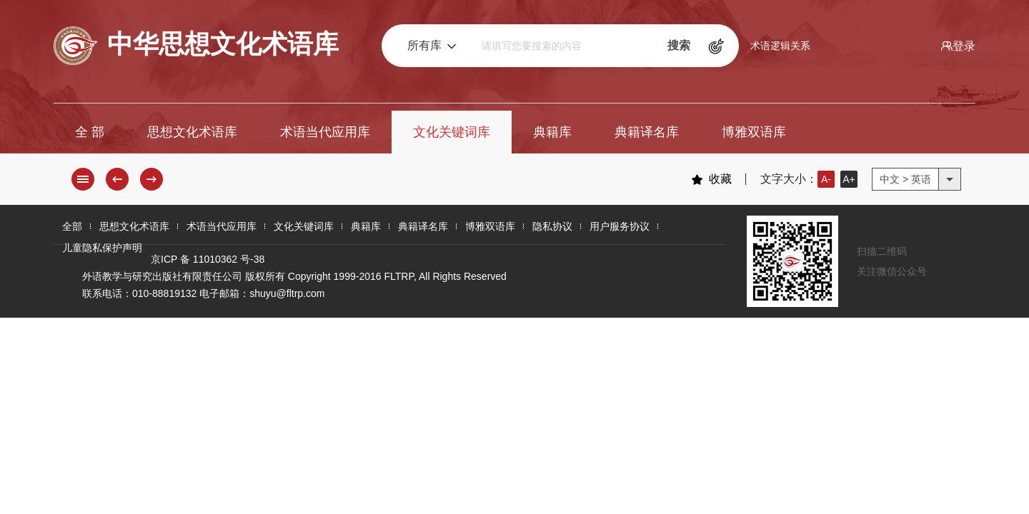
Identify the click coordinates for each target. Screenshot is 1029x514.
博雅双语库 (754, 132)
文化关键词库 (451, 132)
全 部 (89, 132)
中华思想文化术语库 (196, 45)
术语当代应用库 (325, 132)
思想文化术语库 (192, 132)
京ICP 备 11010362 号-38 (207, 259)
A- (826, 179)
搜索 (678, 45)
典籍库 (552, 132)
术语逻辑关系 (780, 45)
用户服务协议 (620, 226)
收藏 (711, 179)
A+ (848, 179)
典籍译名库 (647, 132)
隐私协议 (552, 226)
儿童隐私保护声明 (102, 247)
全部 (72, 226)
